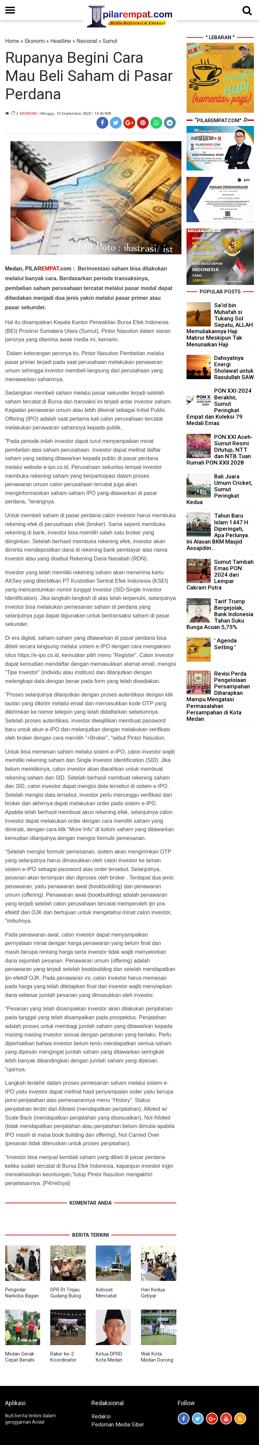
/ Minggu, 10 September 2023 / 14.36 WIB (74, 113)
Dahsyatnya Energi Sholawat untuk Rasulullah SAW (234, 367)
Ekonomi (35, 41)
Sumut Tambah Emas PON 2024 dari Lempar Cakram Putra (220, 574)
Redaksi (101, 1416)
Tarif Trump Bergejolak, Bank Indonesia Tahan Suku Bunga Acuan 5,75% (219, 614)
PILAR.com (48, 268)
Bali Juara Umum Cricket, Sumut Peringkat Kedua (219, 489)
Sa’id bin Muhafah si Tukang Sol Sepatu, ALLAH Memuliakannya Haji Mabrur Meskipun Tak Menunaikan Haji (219, 324)
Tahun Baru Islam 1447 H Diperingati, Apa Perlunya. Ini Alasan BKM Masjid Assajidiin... (217, 531)
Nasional (87, 41)
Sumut (110, 41)
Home (12, 41)
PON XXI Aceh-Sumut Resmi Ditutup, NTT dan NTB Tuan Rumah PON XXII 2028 (219, 450)
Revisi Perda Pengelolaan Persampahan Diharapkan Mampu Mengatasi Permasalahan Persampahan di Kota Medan (218, 696)
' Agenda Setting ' (225, 643)
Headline (60, 41)
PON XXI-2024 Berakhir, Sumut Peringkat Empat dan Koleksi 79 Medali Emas (219, 406)
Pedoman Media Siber (117, 1424)
